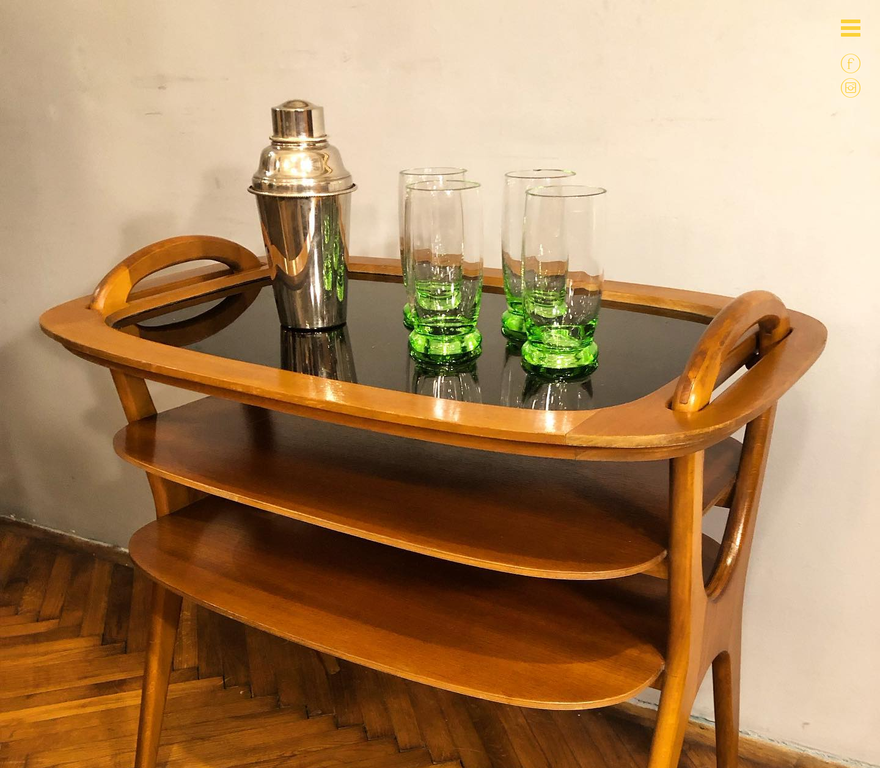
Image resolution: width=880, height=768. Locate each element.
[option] (440, 220)
